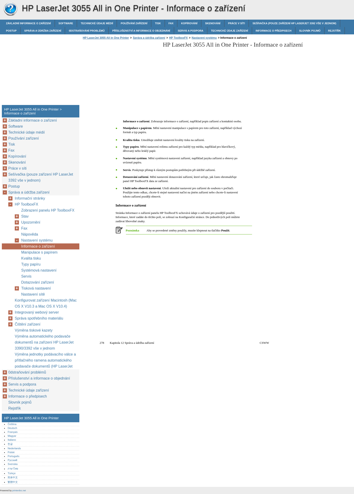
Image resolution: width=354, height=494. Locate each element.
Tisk (158, 23)
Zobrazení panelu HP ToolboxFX (47, 210)
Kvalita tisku (31, 258)
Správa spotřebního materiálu (39, 318)
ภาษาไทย (13, 468)
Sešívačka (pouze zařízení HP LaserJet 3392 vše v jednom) (294, 23)
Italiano (12, 439)
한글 (10, 444)
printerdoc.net (19, 490)
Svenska (13, 464)
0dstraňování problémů (86, 30)
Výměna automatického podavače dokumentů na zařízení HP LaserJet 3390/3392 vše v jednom (44, 342)
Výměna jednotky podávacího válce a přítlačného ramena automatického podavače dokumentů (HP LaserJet (45, 360)
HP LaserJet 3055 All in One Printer (10, 9)
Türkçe (11, 473)
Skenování (212, 23)
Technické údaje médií (97, 23)
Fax (171, 23)
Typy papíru (31, 264)
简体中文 (13, 477)
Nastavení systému (204, 37)
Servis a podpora (190, 30)
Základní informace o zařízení (28, 23)
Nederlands (14, 448)
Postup (11, 30)
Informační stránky (30, 198)
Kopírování (189, 23)
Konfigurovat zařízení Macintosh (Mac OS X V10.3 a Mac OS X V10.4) (46, 303)
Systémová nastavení (39, 270)
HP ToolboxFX (178, 37)
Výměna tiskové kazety (34, 330)
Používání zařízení (134, 23)
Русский (12, 460)
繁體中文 (13, 482)
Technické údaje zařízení (229, 30)
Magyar (12, 435)
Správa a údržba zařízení (42, 30)
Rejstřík (334, 30)
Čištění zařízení (27, 324)
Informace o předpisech (274, 30)
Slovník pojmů (310, 30)
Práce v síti (236, 23)
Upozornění (30, 222)
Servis (26, 276)
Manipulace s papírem (39, 252)
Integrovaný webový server (37, 312)
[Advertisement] (120, 73)
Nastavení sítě (33, 294)
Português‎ (13, 456)
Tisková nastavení (36, 288)
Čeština (12, 424)
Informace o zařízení (38, 246)
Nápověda (29, 234)
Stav (25, 216)
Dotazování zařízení (37, 282)
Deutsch (12, 428)
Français (13, 432)
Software (66, 23)
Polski (11, 452)
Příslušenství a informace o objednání (141, 30)
